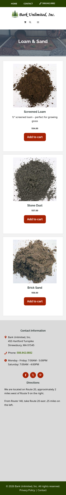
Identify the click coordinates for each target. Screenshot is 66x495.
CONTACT (28, 3)
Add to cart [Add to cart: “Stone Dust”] (35, 219)
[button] (30, 22)
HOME (14, 3)
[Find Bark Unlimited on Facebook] (26, 375)
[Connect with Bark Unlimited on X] (33, 375)
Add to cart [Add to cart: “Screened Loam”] (35, 137)
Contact (42, 490)
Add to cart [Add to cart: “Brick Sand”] (35, 301)
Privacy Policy (27, 490)
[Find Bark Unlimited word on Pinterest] (40, 375)
